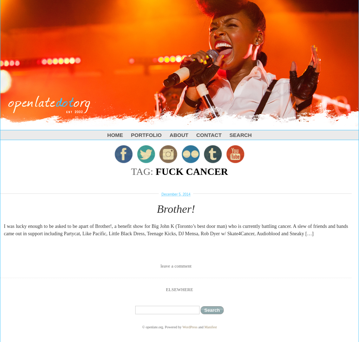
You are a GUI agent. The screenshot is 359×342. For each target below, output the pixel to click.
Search (240, 135)
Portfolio (146, 135)
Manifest (210, 327)
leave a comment (176, 266)
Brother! (176, 209)
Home (115, 135)
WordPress (189, 327)
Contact (209, 135)
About (179, 135)
